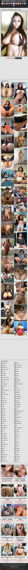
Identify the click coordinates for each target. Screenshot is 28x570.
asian (3, 365)
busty (3, 371)
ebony (3, 381)
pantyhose (18, 396)
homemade (4, 394)
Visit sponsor (18, 58)
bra (2, 423)
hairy (3, 392)
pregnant (18, 398)
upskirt (17, 429)
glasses (3, 456)
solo (16, 419)
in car (3, 429)
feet (2, 448)
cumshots (4, 440)
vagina (17, 431)
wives (17, 438)
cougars (3, 433)
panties (17, 394)
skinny (17, 454)
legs (16, 377)
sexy (16, 452)
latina (17, 375)
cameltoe (4, 427)
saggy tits (18, 404)
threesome (18, 423)
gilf (2, 388)
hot (2, 396)
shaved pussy (19, 411)
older (16, 446)
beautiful (4, 367)
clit (2, 431)
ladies (17, 371)
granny (3, 458)
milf (16, 386)
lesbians (17, 379)
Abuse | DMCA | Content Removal (10, 564)
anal (3, 404)
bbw (2, 411)
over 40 (3, 402)
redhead (17, 402)
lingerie (17, 381)
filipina (3, 450)
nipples (17, 392)
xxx (16, 440)
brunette (4, 425)
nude (16, 444)
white (17, 461)
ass (2, 406)
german (3, 386)
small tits (17, 417)
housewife (18, 365)
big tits (3, 415)
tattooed (17, 456)
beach (3, 413)
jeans (17, 369)
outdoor (17, 448)
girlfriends (4, 454)
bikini (3, 417)
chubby (3, 373)
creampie (4, 438)
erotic (3, 446)
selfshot (17, 406)
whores (17, 436)
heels (17, 363)
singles (17, 413)
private (17, 450)
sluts (16, 415)
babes (3, 409)
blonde (3, 419)
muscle (17, 390)
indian (3, 398)
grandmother (5, 390)
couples (3, 436)
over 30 (3, 400)
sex (16, 409)
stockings (18, 421)
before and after (6, 369)
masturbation (19, 384)
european (4, 384)
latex (16, 373)
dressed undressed (6, 444)
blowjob (3, 421)
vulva (17, 433)
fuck (2, 452)
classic (3, 375)
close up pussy (5, 377)
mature (17, 442)
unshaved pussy (19, 427)
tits (16, 425)
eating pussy (5, 379)
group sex (4, 461)
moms (17, 388)
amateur (4, 363)
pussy (17, 400)
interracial (18, 367)
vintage (17, 458)
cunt (3, 442)
